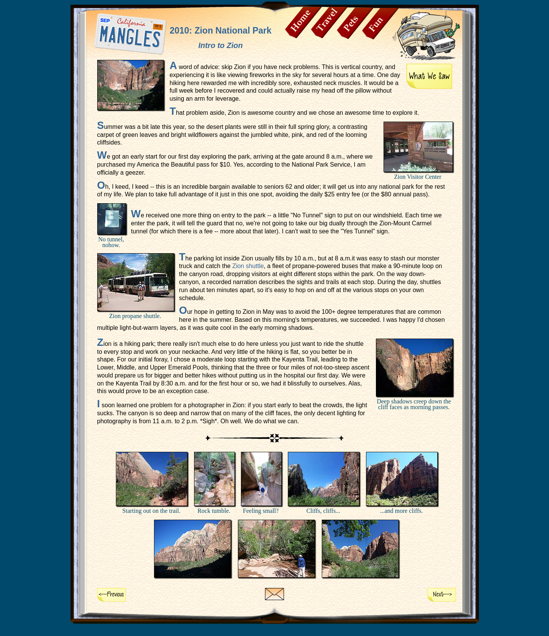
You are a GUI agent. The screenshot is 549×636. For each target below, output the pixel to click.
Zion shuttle (248, 266)
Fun (380, 23)
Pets (355, 23)
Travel (329, 22)
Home (303, 22)
